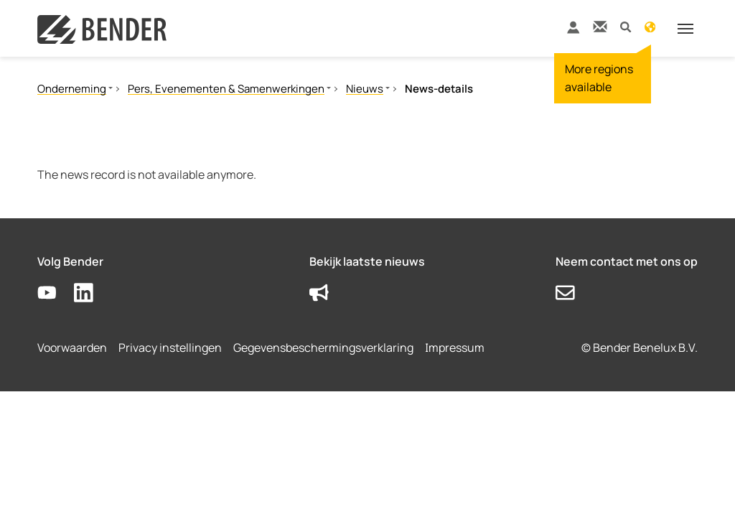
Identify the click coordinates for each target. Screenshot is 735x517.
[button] (625, 26)
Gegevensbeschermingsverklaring (323, 347)
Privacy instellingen (170, 347)
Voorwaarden (72, 347)
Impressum (454, 347)
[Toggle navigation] (685, 29)
